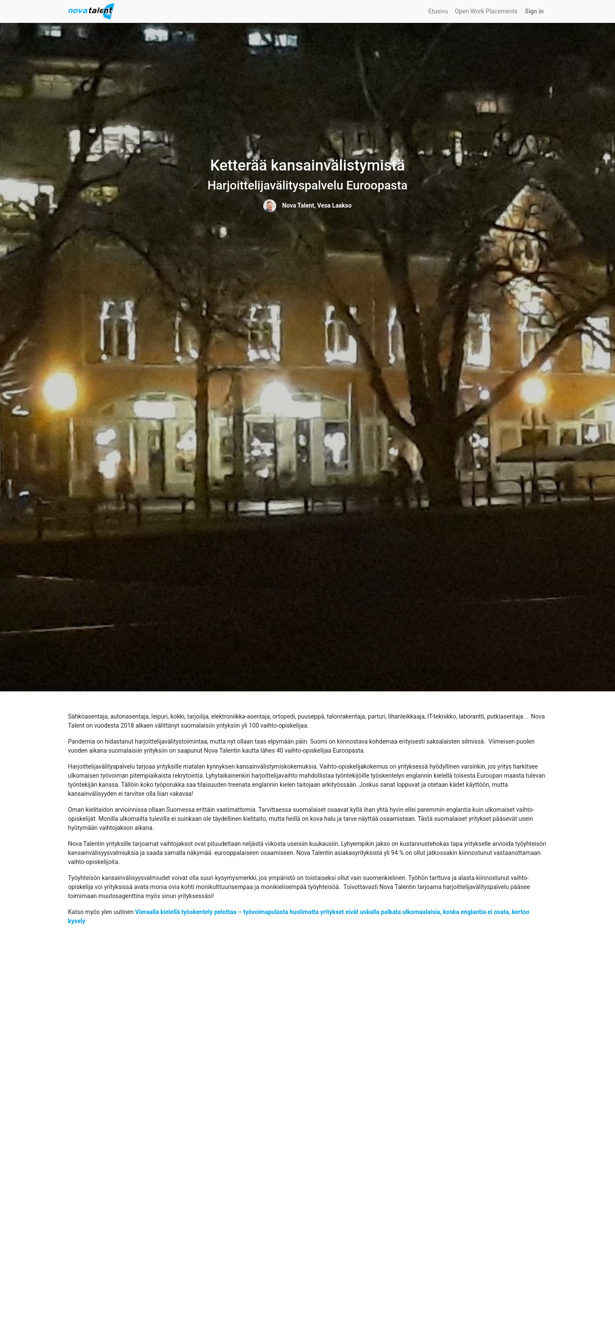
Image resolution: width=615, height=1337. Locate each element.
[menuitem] (438, 11)
